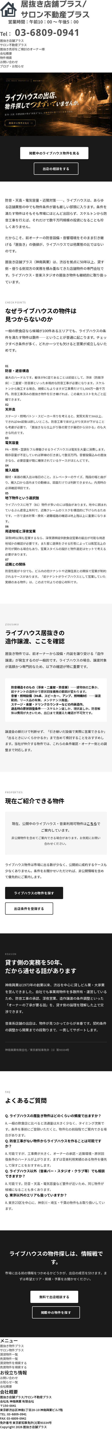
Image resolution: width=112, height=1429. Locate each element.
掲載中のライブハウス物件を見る (54, 153)
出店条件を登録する (29, 908)
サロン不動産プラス (13, 45)
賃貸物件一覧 (9, 1354)
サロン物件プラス (12, 1350)
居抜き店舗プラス (12, 40)
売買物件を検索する (13, 1367)
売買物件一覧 (9, 1358)
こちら (92, 823)
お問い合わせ (9, 62)
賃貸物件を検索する (13, 1363)
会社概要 (6, 53)
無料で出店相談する (54, 1297)
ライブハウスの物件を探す (34, 893)
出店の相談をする (56, 168)
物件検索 (6, 57)
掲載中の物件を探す (56, 1312)
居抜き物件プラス (12, 1346)
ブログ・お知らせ (12, 66)
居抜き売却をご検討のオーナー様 (22, 49)
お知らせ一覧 (9, 1382)
